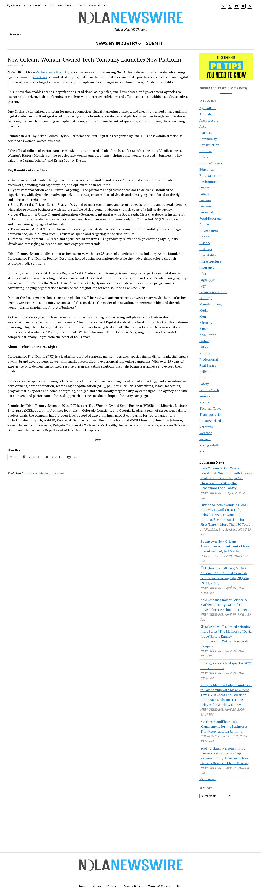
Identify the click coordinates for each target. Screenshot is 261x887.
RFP (202, 377)
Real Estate (207, 365)
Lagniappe (207, 279)
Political (205, 353)
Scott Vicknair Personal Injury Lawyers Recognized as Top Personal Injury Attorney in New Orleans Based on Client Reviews (224, 755)
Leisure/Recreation (213, 292)
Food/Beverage (210, 218)
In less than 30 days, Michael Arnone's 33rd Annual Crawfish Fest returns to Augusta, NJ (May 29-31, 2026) (224, 575)
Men (202, 316)
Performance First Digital (54, 72)
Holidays (205, 249)
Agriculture (207, 108)
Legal (203, 286)
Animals (205, 114)
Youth (203, 451)
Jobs (202, 273)
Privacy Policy (66, 5)
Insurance (206, 267)
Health (204, 237)
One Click (40, 77)
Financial (206, 212)
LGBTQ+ (205, 298)
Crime (203, 157)
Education (206, 169)
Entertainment (210, 175)
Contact (49, 5)
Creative (205, 151)
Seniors (204, 396)
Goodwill (205, 224)
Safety (204, 384)
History (204, 243)
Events (204, 187)
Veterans (206, 427)
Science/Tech (209, 390)
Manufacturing (210, 304)
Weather (205, 433)
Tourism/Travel (210, 408)
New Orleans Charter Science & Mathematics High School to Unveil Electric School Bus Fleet (223, 605)
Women (205, 439)
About (37, 5)
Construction (209, 145)
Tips (104, 5)
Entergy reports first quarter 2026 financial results (226, 665)
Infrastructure (210, 261)
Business (31, 473)
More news (207, 779)
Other (203, 347)
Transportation (211, 414)
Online (59, 473)
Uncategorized (210, 420)
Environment (209, 181)
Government (208, 230)
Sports (204, 402)
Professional (208, 359)
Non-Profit (207, 335)
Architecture (208, 120)
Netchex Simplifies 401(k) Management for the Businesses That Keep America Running (224, 726)
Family (204, 194)
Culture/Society (211, 163)
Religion (205, 371)
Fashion (205, 200)
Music (203, 328)
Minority (205, 322)
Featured (206, 206)
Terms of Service (89, 5)
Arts (202, 126)
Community (208, 138)
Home (27, 5)
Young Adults (209, 445)
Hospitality (207, 255)
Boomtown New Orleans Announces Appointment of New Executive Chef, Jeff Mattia (225, 546)
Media (43, 473)
